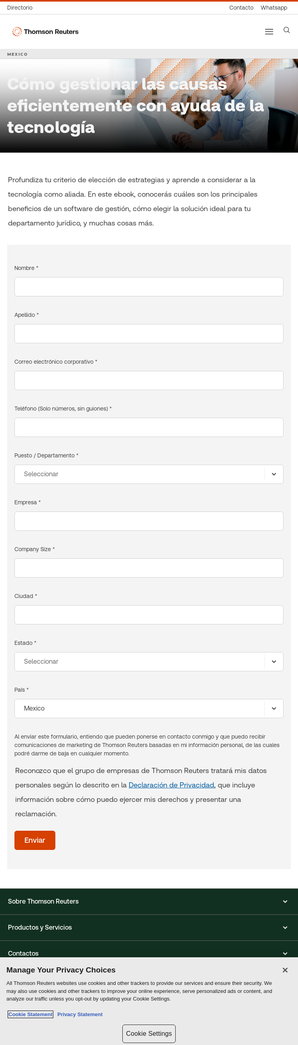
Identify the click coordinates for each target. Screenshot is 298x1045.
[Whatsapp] (274, 8)
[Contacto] (241, 8)
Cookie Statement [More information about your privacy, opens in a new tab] (30, 1014)
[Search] (287, 30)
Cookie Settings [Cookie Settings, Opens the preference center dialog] (149, 1033)
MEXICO (17, 54)
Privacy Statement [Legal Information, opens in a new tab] (79, 1014)
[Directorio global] (21, 8)
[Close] (285, 970)
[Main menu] (269, 31)
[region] (149, 1001)
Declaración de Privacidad (171, 785)
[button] (149, 901)
